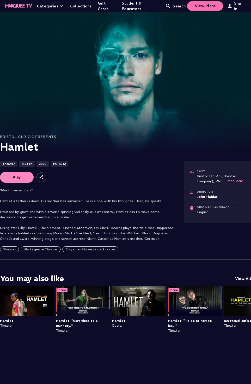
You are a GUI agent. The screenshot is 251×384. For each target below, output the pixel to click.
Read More (235, 181)
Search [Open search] (175, 6)
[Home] (18, 6)
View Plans (205, 5)
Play (17, 177)
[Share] (41, 177)
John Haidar (207, 197)
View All (243, 278)
